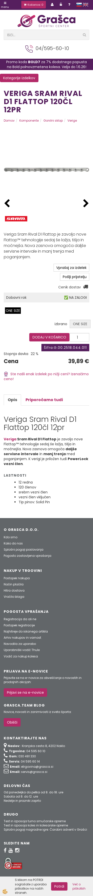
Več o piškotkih (79, 886)
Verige (72, 120)
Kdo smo (10, 537)
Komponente (29, 120)
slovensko (79, 5)
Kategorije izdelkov (19, 77)
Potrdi (59, 886)
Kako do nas (13, 543)
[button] (86, 203)
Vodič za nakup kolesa (21, 656)
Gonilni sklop (53, 120)
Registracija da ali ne (20, 619)
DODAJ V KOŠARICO (49, 337)
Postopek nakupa (17, 578)
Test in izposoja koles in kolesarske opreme (36, 825)
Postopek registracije (19, 625)
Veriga (10, 439)
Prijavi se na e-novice (25, 692)
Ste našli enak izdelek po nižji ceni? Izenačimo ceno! (46, 377)
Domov (9, 120)
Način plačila (14, 584)
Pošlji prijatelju (75, 276)
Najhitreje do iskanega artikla (26, 631)
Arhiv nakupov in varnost (22, 637)
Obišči (12, 722)
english (85, 5)
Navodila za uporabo (20, 644)
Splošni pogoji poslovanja (23, 549)
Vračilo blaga (14, 597)
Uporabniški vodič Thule (22, 650)
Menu (5, 5)
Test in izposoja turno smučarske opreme (35, 821)
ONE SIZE (13, 310)
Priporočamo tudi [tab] (44, 400)
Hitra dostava (14, 590)
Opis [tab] (12, 400)
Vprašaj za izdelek (71, 267)
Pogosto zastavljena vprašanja (27, 556)
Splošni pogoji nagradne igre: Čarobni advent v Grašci (45, 829)
